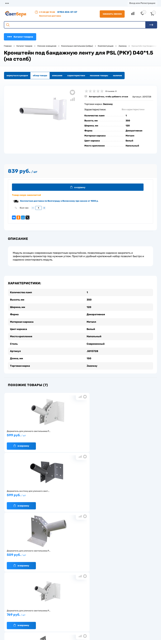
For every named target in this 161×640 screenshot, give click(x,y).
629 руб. (79, 495)
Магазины (10, 3)
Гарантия (41, 611)
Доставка (42, 3)
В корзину (80, 187)
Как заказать (42, 616)
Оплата (56, 3)
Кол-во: (24, 208)
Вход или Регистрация (142, 3)
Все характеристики (133, 109)
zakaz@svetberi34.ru (126, 615)
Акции (67, 3)
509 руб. (129, 435)
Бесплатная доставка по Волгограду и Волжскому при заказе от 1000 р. (59, 201)
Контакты (81, 3)
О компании (26, 3)
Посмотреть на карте (127, 597)
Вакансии (61, 618)
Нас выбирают (43, 606)
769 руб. (29, 495)
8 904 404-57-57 (67, 12)
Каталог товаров (20, 36)
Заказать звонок (112, 13)
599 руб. (29, 435)
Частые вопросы (44, 621)
